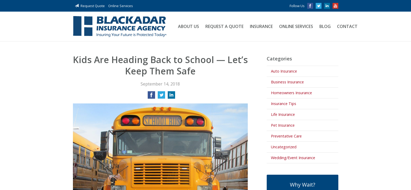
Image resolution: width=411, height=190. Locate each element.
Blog (325, 26)
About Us (188, 26)
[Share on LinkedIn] (171, 96)
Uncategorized (283, 146)
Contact (347, 26)
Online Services (120, 5)
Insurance (261, 26)
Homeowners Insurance (291, 92)
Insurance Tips (283, 103)
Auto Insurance (284, 71)
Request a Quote (224, 26)
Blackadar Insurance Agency (119, 26)
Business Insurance (287, 81)
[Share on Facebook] (151, 96)
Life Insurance (283, 114)
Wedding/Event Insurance (293, 157)
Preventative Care (286, 136)
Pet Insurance (283, 125)
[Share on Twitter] (161, 96)
